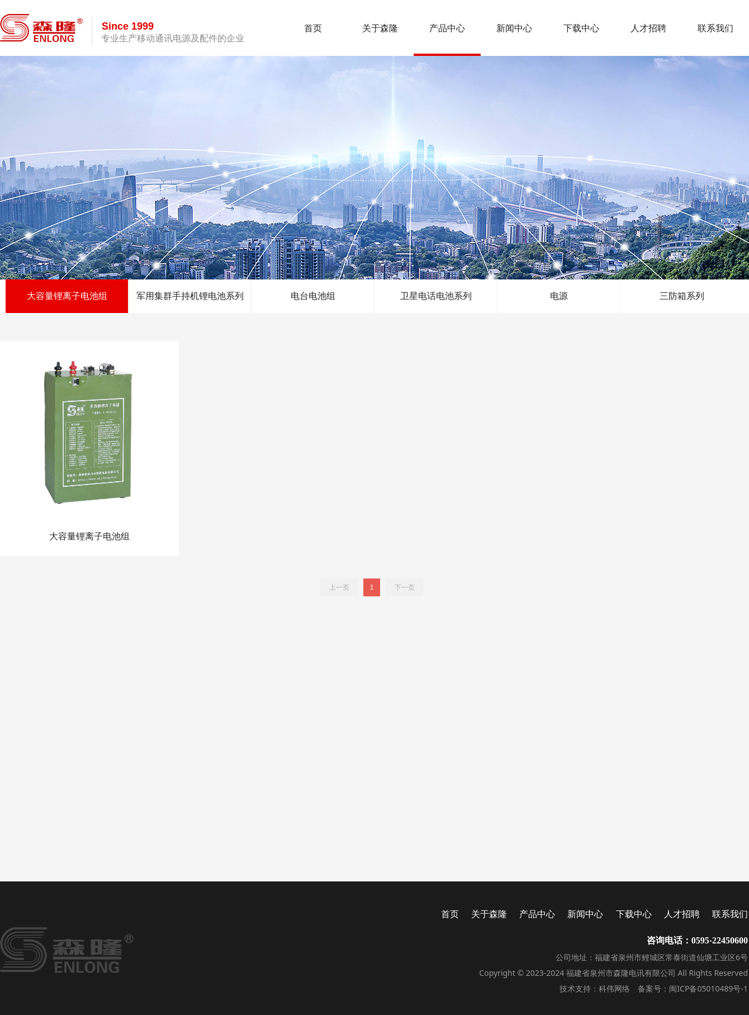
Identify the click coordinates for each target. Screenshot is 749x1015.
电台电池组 (313, 296)
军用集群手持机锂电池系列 (190, 296)
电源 (559, 296)
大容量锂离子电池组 (67, 296)
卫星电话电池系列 (436, 296)
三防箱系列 (682, 296)
